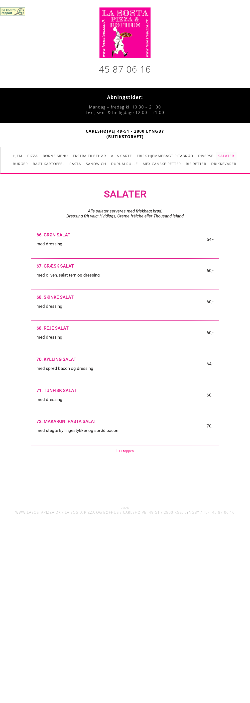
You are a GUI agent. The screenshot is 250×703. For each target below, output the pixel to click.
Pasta (75, 163)
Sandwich (96, 163)
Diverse (205, 155)
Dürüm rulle (124, 163)
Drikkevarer (223, 163)
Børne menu (55, 155)
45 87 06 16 (125, 69)
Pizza (32, 155)
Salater (226, 155)
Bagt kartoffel (48, 163)
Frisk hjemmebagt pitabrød (165, 155)
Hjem (17, 155)
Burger (20, 163)
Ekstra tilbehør (89, 155)
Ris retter (196, 163)
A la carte (121, 155)
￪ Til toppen (125, 451)
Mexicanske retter (162, 163)
